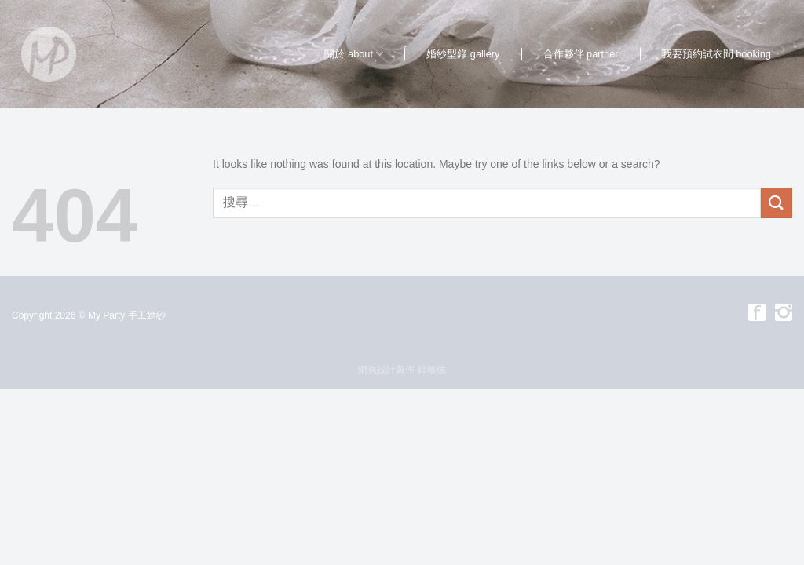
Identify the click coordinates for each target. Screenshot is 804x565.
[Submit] (776, 203)
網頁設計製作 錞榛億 (401, 369)
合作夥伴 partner (581, 54)
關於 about (353, 53)
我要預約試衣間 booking (716, 54)
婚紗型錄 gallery (462, 54)
